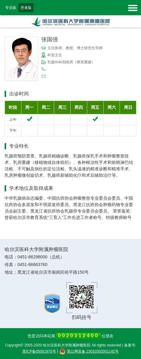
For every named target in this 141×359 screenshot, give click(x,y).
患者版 (26, 8)
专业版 (10, 8)
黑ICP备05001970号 (39, 351)
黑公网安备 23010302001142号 (89, 351)
